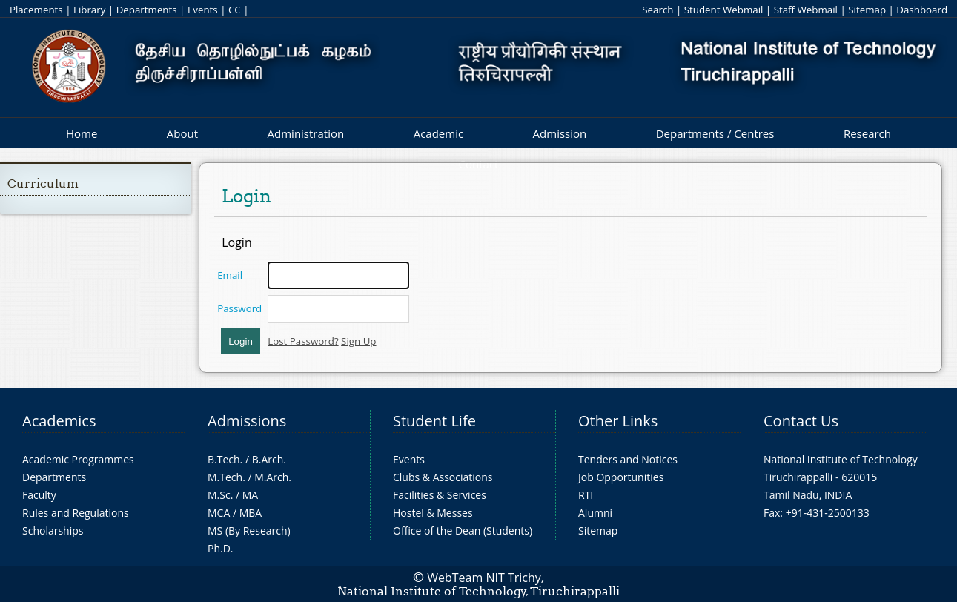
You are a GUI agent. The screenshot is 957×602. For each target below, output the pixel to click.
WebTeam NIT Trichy (484, 577)
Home (81, 133)
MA (250, 495)
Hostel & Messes (433, 513)
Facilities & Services (439, 495)
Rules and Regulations (75, 513)
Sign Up (358, 341)
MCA (219, 513)
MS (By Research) (249, 530)
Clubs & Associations (443, 477)
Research (867, 133)
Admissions (247, 421)
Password (239, 308)
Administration (306, 133)
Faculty (39, 495)
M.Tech (225, 477)
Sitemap (867, 9)
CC (234, 9)
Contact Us (801, 421)
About (182, 133)
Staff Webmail (806, 9)
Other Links (618, 421)
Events (203, 9)
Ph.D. (221, 548)
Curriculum (43, 183)
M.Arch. (272, 477)
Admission (560, 133)
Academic (438, 133)
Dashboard (921, 9)
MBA (250, 513)
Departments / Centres (715, 133)
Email (229, 275)
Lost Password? (303, 341)
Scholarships (52, 530)
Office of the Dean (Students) (462, 530)
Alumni (595, 513)
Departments (146, 9)
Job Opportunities (620, 477)
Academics (59, 421)
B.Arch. (269, 459)
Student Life (434, 421)
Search (657, 9)
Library (89, 9)
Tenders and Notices (628, 459)
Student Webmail (724, 9)
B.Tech (224, 459)
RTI (585, 495)
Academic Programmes (78, 459)
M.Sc (219, 495)
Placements (36, 9)
